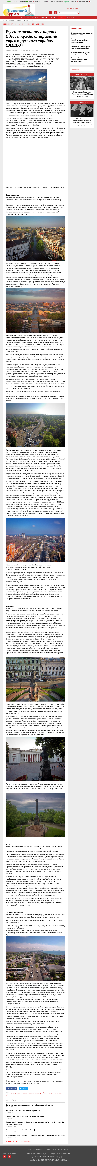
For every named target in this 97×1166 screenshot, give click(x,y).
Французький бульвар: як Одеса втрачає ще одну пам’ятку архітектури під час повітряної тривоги (35, 1123)
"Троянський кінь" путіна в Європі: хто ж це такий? (25, 1116)
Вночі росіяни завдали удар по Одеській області (82, 34)
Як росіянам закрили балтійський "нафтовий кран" (25, 1130)
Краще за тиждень (82, 75)
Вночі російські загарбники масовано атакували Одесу (80, 47)
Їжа (66, 2)
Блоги (62, 18)
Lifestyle (58, 1)
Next (91, 125)
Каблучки (73, 1)
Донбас (43, 1)
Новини (45, 18)
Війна (23, 18)
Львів (30, 1)
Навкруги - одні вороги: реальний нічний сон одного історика (29, 1105)
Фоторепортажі (82, 102)
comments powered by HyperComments (18, 1141)
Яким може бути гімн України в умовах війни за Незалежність (82, 94)
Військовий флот (33, 18)
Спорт (51, 1)
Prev (72, 125)
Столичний (23, 1)
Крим (36, 1)
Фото (54, 18)
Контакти (71, 18)
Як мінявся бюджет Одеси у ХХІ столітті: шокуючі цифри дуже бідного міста (35, 1135)
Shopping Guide (83, 1)
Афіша (15, 1)
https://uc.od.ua (19, 10)
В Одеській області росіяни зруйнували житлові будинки (81, 53)
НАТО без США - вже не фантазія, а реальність (23, 1111)
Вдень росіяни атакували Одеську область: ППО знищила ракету (80, 59)
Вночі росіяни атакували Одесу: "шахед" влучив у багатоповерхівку (79, 40)
